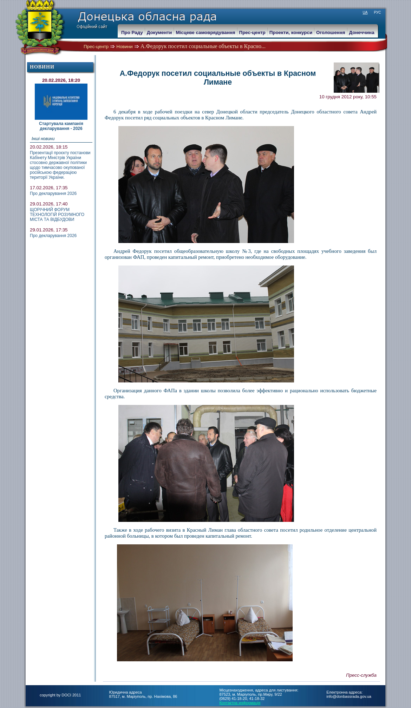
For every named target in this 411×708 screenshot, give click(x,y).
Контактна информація (239, 703)
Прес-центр (96, 46)
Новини (124, 46)
